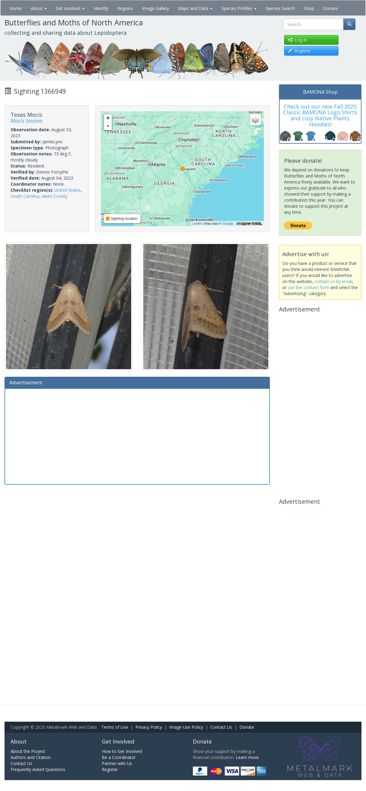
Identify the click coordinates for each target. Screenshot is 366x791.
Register (110, 769)
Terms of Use (114, 727)
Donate (330, 8)
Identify (101, 8)
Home (16, 8)
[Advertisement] (137, 435)
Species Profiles (239, 8)
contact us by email (333, 281)
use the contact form (308, 287)
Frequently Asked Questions (38, 769)
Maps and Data (195, 8)
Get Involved (70, 8)
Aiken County (54, 196)
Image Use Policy (186, 727)
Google (228, 223)
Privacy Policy (148, 727)
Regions (125, 8)
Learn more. (248, 757)
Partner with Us (117, 763)
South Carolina (25, 196)
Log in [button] (297, 40)
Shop (309, 8)
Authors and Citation (31, 757)
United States (67, 190)
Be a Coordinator (119, 757)
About (39, 8)
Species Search (280, 8)
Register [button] (299, 51)
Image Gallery (155, 8)
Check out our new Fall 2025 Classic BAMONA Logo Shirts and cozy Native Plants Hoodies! (320, 115)
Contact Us (221, 727)
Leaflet (197, 223)
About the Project (28, 751)
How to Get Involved (122, 751)
